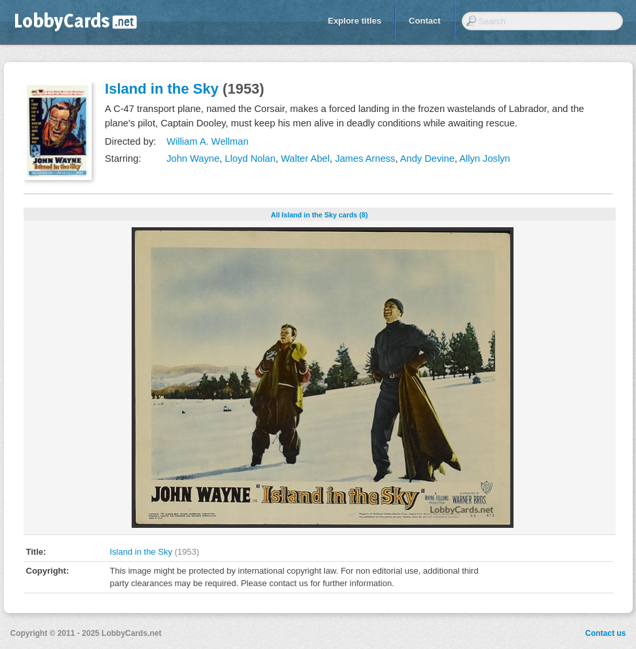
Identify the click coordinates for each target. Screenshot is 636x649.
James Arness (365, 158)
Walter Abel (305, 158)
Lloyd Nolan (250, 158)
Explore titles (354, 21)
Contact (424, 21)
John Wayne (192, 158)
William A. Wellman (207, 141)
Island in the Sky (162, 89)
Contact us (605, 633)
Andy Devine (427, 158)
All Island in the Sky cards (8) (319, 215)
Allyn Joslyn (484, 158)
